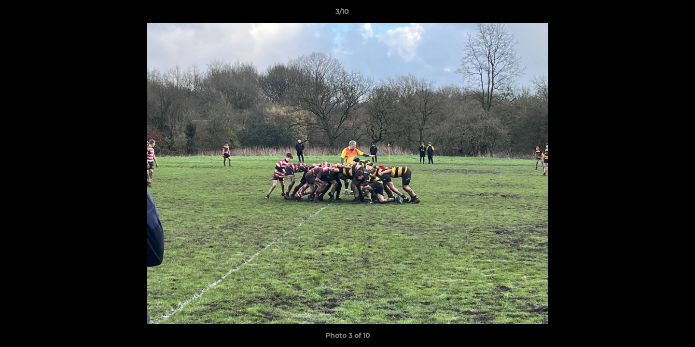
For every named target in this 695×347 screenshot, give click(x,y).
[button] (654, 14)
